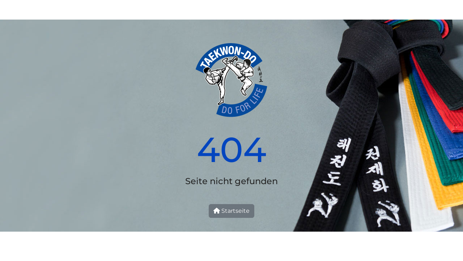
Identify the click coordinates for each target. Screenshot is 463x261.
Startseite (231, 210)
